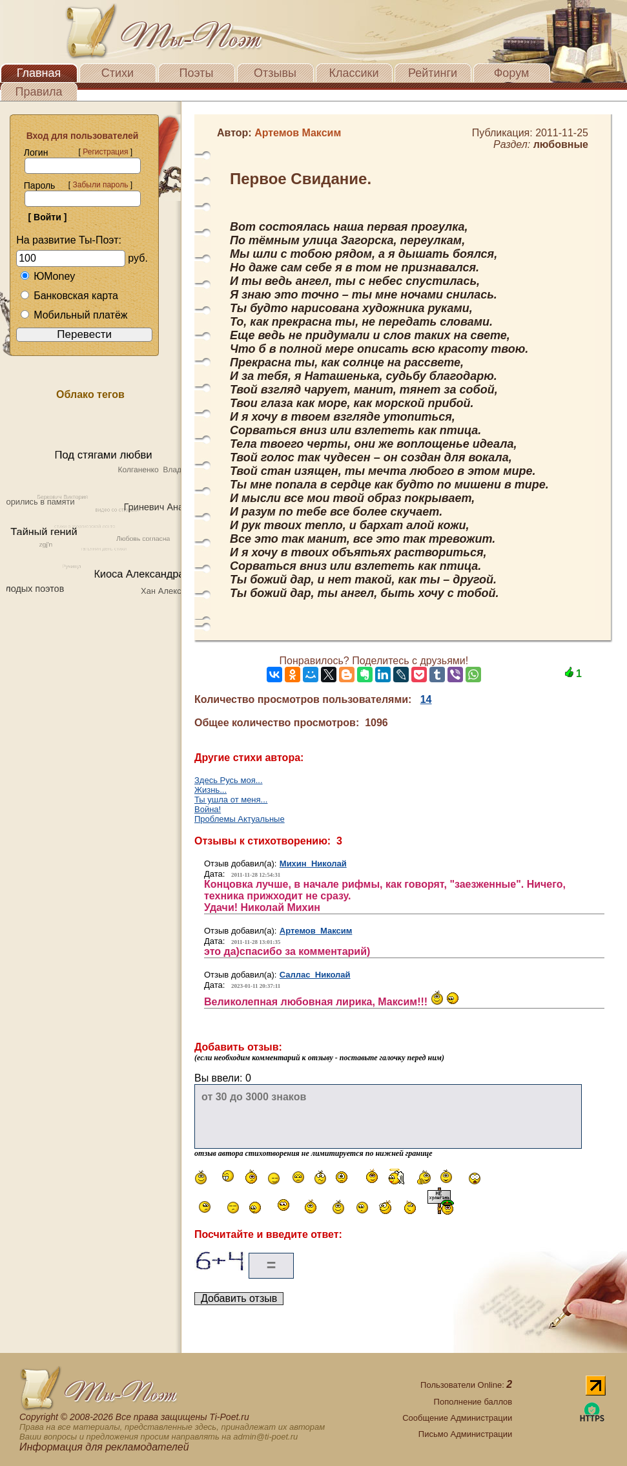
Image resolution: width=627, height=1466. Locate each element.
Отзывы (275, 73)
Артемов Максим (316, 931)
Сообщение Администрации (457, 1418)
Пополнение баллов (473, 1402)
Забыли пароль (100, 184)
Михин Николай (313, 863)
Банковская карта (69, 295)
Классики (354, 73)
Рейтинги (432, 73)
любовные (560, 144)
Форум (511, 73)
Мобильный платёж (73, 314)
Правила (38, 91)
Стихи (117, 73)
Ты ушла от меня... (230, 799)
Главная (39, 73)
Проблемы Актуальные (239, 819)
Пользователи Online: (466, 1385)
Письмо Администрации (465, 1434)
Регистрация (105, 151)
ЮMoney (47, 276)
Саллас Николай (315, 974)
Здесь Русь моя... (228, 780)
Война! (207, 809)
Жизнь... (210, 790)
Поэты (197, 73)
